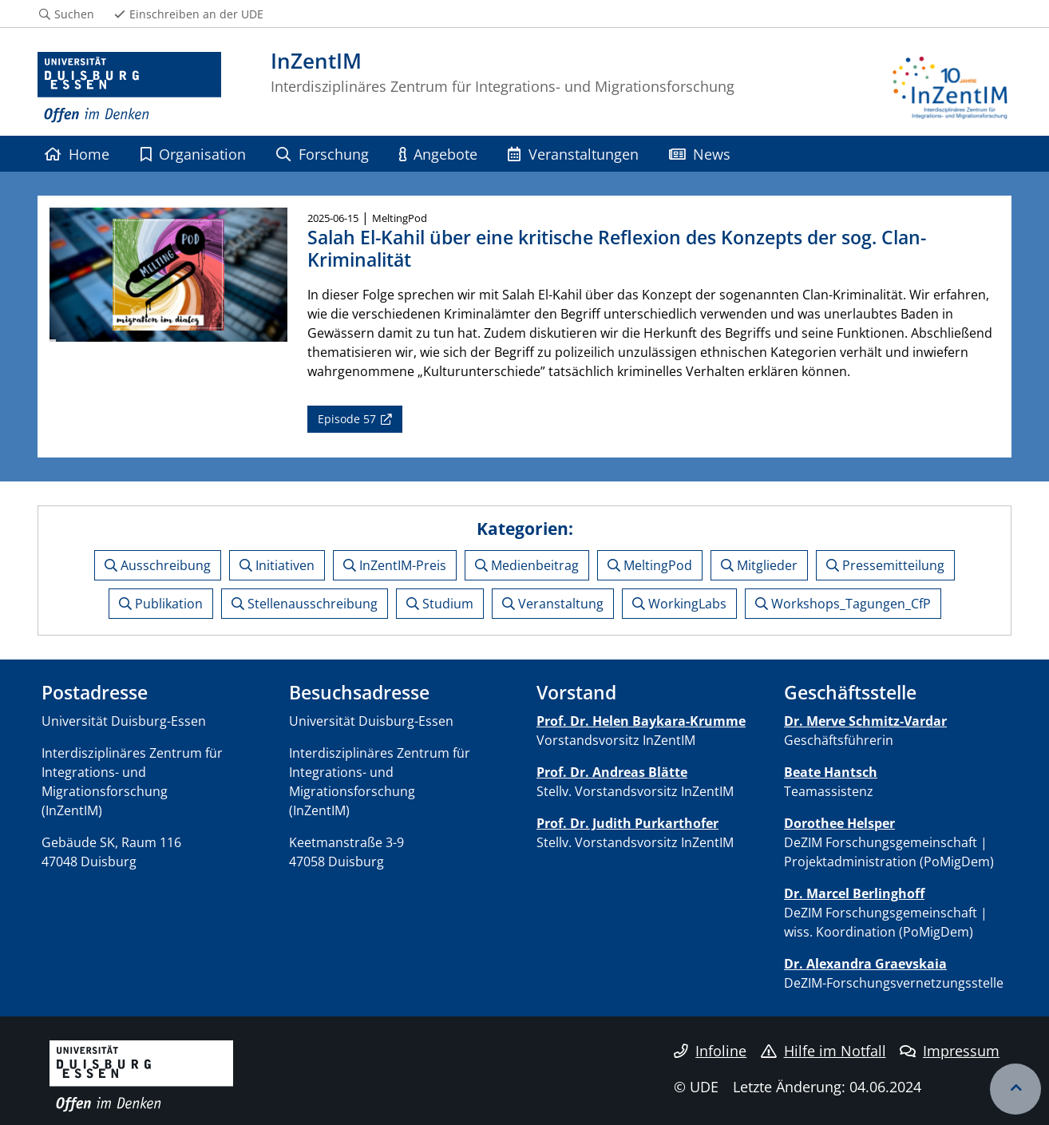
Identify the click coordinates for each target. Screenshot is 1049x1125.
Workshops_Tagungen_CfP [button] (843, 603)
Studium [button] (439, 603)
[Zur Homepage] (129, 88)
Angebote (438, 154)
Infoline (710, 1050)
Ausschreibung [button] (158, 565)
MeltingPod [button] (650, 565)
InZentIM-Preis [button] (394, 565)
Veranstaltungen (573, 154)
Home (77, 154)
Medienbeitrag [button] (527, 565)
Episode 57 (347, 418)
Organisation (193, 154)
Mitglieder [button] (759, 565)
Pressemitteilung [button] (885, 565)
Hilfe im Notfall (823, 1050)
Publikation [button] (161, 603)
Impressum (950, 1050)
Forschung (322, 154)
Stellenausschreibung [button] (305, 603)
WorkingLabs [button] (679, 603)
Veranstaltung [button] (553, 603)
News (699, 154)
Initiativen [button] (277, 565)
